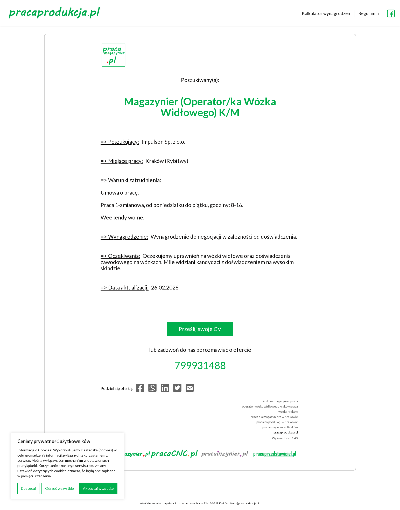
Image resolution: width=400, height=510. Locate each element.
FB (391, 13)
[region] (67, 466)
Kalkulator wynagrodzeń (326, 13)
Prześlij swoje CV (200, 328)
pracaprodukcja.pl (285, 432)
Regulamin (368, 13)
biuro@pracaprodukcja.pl (244, 503)
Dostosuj (28, 488)
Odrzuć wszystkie (59, 488)
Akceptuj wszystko (98, 488)
